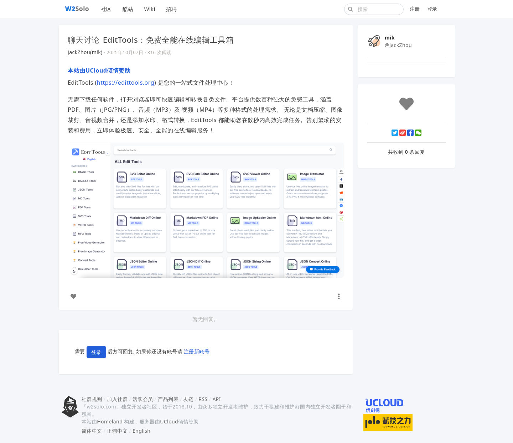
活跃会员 (143, 399)
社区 (106, 8)
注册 (415, 8)
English (142, 430)
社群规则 (92, 399)
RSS (202, 399)
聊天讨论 (84, 39)
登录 (432, 8)
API (216, 399)
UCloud (169, 421)
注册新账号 (196, 351)
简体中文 (92, 430)
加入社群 (117, 399)
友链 (188, 399)
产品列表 (168, 399)
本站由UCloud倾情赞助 (99, 70)
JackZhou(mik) (85, 52)
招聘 (171, 8)
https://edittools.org (125, 82)
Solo (77, 8)
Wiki (149, 8)
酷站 (128, 8)
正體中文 (117, 430)
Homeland (110, 421)
